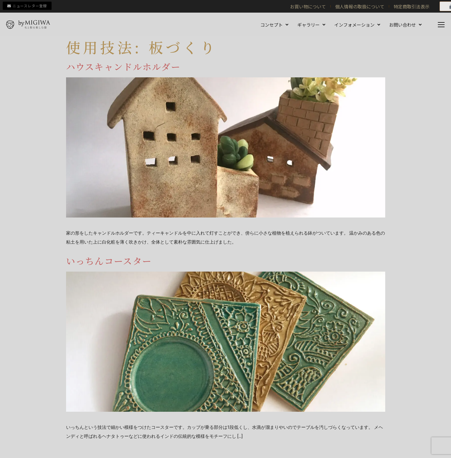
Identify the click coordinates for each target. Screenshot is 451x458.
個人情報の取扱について (359, 6)
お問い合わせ (405, 25)
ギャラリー (311, 25)
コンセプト (274, 25)
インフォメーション (357, 25)
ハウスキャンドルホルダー (123, 66)
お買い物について (308, 6)
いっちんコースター (109, 261)
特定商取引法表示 (411, 6)
